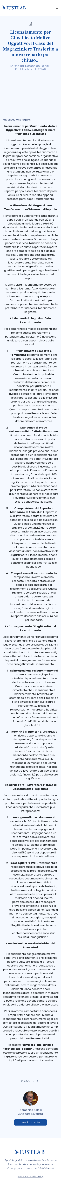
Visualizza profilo (30, 1122)
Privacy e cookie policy (30, 1176)
